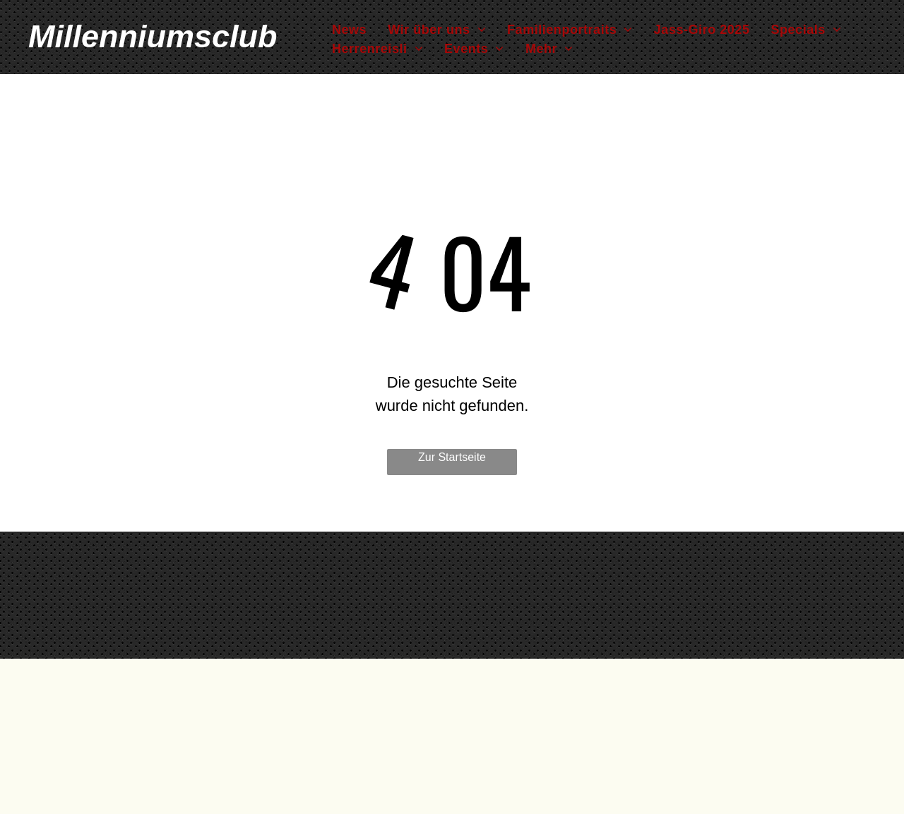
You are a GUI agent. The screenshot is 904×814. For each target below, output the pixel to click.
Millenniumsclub (153, 36)
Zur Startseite (452, 457)
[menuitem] (349, 30)
